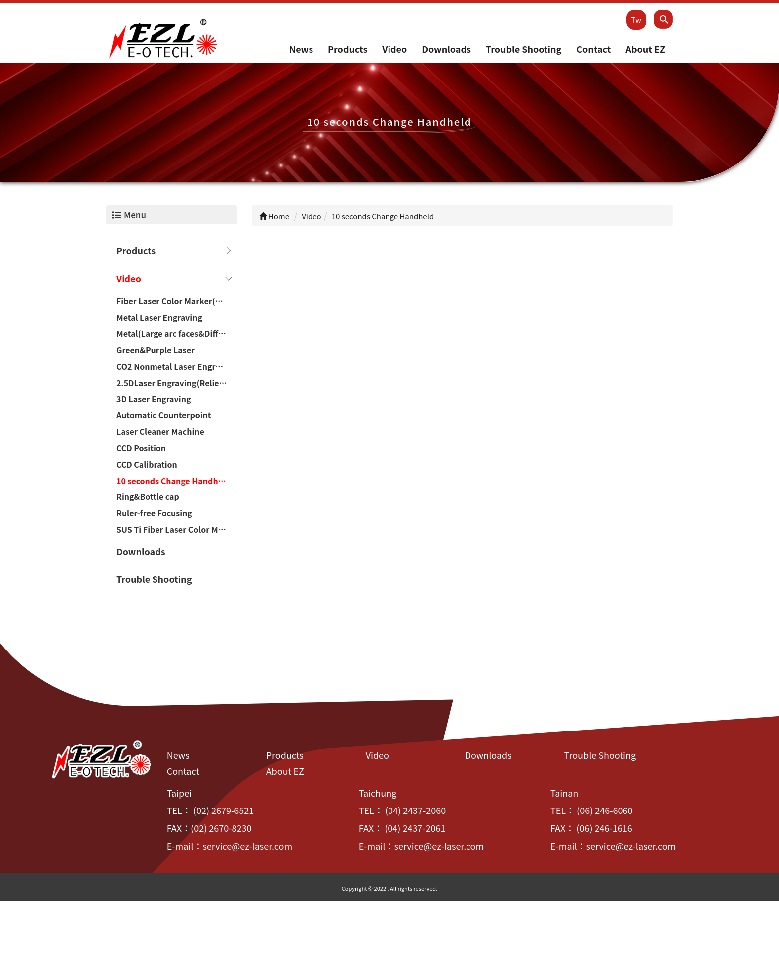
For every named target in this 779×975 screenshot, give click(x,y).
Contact (593, 49)
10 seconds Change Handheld (173, 481)
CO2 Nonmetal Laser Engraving (176, 367)
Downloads (446, 49)
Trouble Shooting (523, 49)
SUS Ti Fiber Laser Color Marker (176, 530)
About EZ (645, 49)
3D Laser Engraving (153, 400)
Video (394, 49)
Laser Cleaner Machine (160, 432)
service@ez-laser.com (247, 846)
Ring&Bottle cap (147, 497)
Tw (636, 19)
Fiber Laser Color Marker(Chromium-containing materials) (176, 302)
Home (274, 216)
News (301, 49)
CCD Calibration (146, 465)
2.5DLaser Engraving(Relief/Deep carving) (176, 383)
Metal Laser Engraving (159, 318)
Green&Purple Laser (155, 350)
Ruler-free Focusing (154, 514)
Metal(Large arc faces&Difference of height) (176, 334)
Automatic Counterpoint (163, 416)
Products (347, 49)
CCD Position (141, 448)
